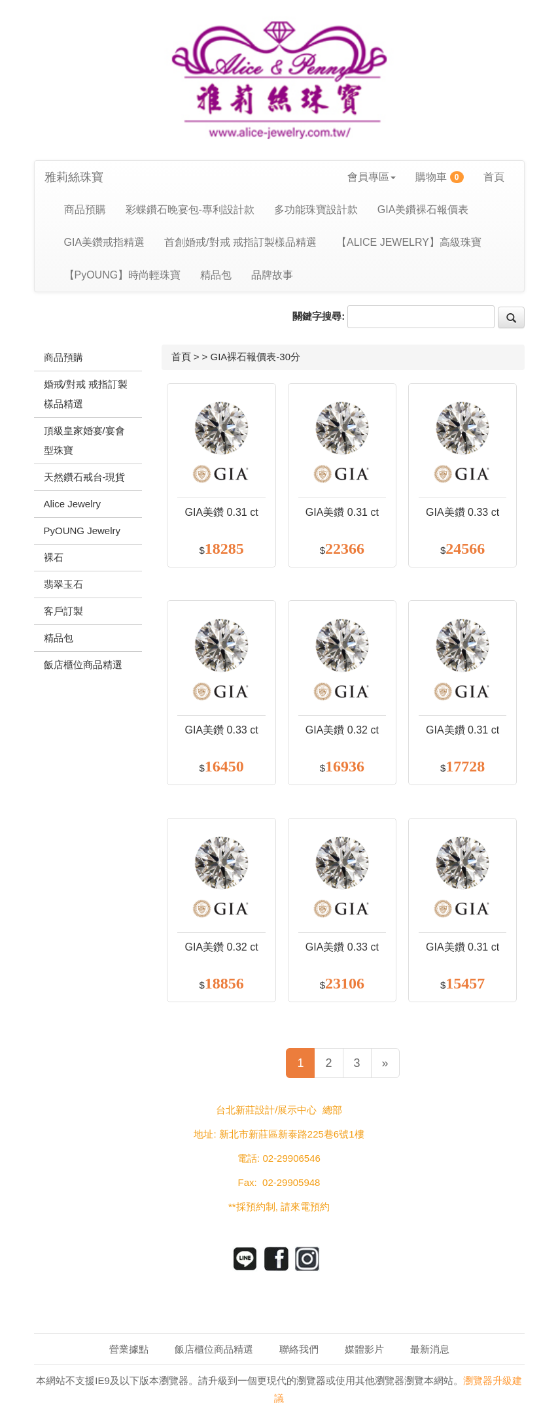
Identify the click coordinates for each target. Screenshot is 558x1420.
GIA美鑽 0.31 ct (221, 512)
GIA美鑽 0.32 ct (342, 729)
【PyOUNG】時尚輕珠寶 (122, 274)
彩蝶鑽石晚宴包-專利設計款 (190, 209)
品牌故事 (272, 274)
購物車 (439, 177)
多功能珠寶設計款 (316, 209)
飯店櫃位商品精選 (214, 1349)
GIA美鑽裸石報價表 (423, 209)
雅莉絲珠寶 (73, 177)
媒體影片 (364, 1349)
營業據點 (128, 1349)
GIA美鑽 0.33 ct (462, 512)
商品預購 (85, 209)
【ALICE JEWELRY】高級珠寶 (408, 242)
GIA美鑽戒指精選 (104, 242)
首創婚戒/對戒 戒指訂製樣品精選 (240, 242)
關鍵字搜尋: (318, 316)
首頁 (493, 176)
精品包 (216, 274)
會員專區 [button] (371, 176)
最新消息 (429, 1349)
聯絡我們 (299, 1349)
